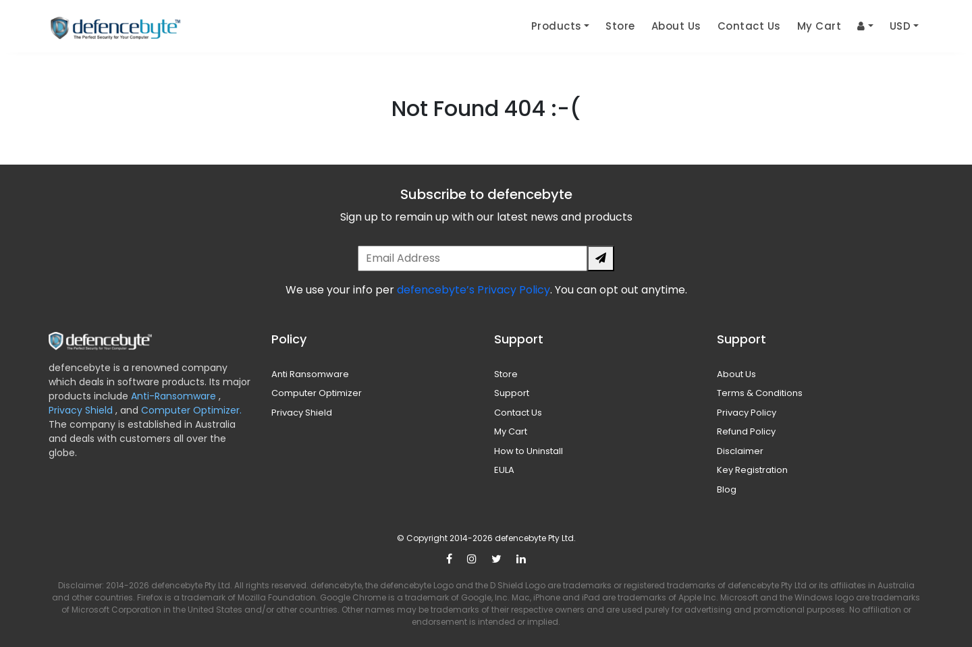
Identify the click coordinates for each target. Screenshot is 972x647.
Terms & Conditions (760, 393)
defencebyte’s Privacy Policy (473, 290)
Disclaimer (740, 451)
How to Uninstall (528, 451)
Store (620, 26)
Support (511, 393)
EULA (504, 469)
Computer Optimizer (316, 393)
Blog (726, 489)
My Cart (819, 26)
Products (556, 26)
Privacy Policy (746, 412)
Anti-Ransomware (175, 396)
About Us (676, 26)
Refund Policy (746, 431)
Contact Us (749, 26)
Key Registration (752, 469)
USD (900, 26)
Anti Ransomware (310, 374)
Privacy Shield (82, 410)
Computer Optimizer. (190, 410)
